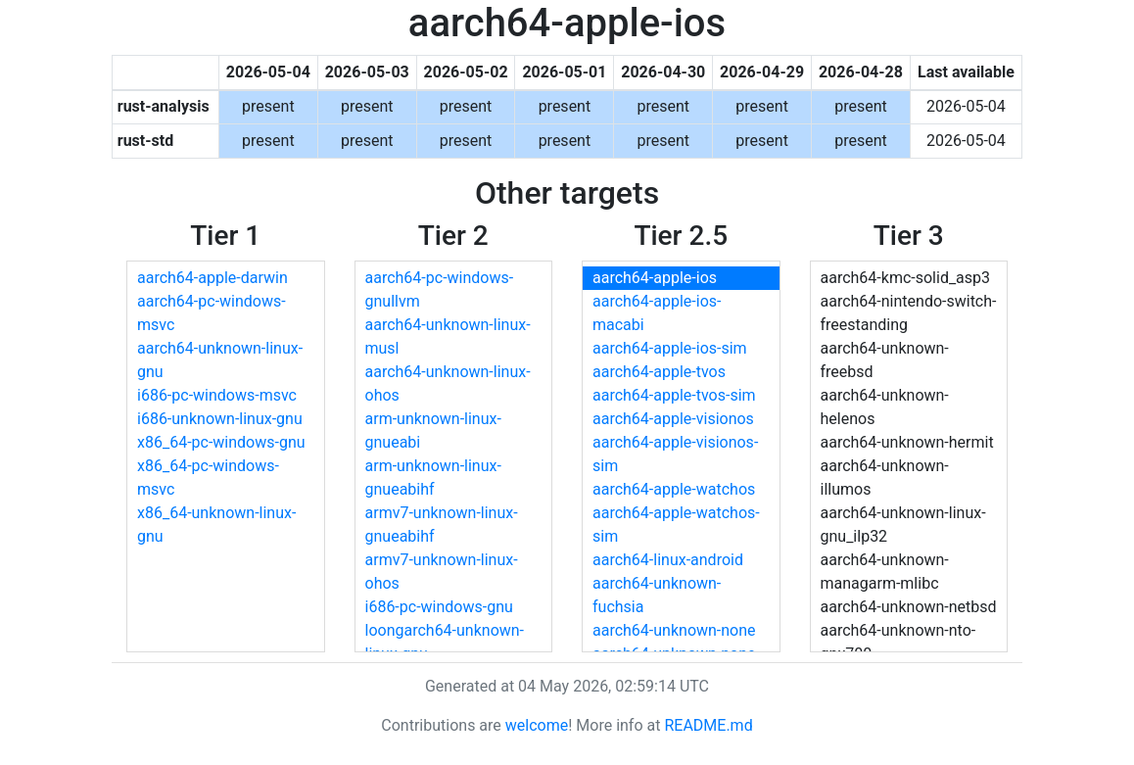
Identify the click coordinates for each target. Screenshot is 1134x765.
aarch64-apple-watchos (673, 489)
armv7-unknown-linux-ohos (441, 571)
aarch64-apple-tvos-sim (674, 395)
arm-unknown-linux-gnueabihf (433, 477)
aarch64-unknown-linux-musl (448, 336)
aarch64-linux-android (667, 559)
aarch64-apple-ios (654, 277)
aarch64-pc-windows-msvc (211, 313)
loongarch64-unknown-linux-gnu (445, 642)
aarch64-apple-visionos (673, 418)
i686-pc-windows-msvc (217, 395)
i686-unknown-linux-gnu (220, 418)
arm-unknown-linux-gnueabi (433, 430)
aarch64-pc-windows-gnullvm (439, 289)
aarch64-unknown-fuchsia (656, 595)
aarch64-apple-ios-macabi (656, 313)
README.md (708, 725)
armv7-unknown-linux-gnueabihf (441, 524)
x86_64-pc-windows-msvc (208, 477)
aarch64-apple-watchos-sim (676, 524)
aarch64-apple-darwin (212, 277)
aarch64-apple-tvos (659, 371)
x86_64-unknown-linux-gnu (216, 524)
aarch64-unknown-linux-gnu (220, 360)
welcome (536, 725)
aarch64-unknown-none (674, 630)
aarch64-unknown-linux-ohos (448, 383)
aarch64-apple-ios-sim (669, 348)
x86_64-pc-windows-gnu (221, 442)
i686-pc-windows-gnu (439, 607)
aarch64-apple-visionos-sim (675, 454)
